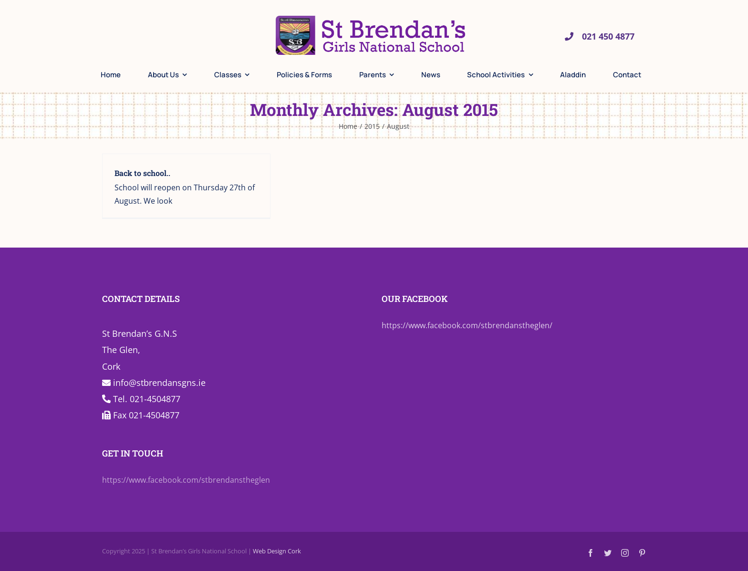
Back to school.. (142, 173)
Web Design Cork (277, 551)
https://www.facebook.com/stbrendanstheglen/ (467, 325)
